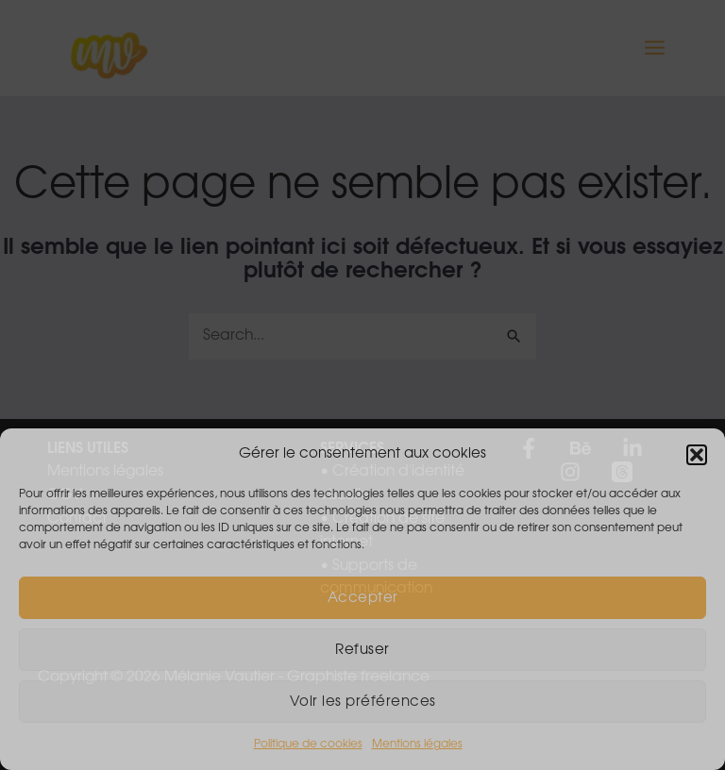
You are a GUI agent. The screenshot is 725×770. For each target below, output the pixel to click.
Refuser (362, 650)
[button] (696, 454)
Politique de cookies (308, 743)
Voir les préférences (363, 702)
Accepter (363, 598)
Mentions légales (417, 743)
